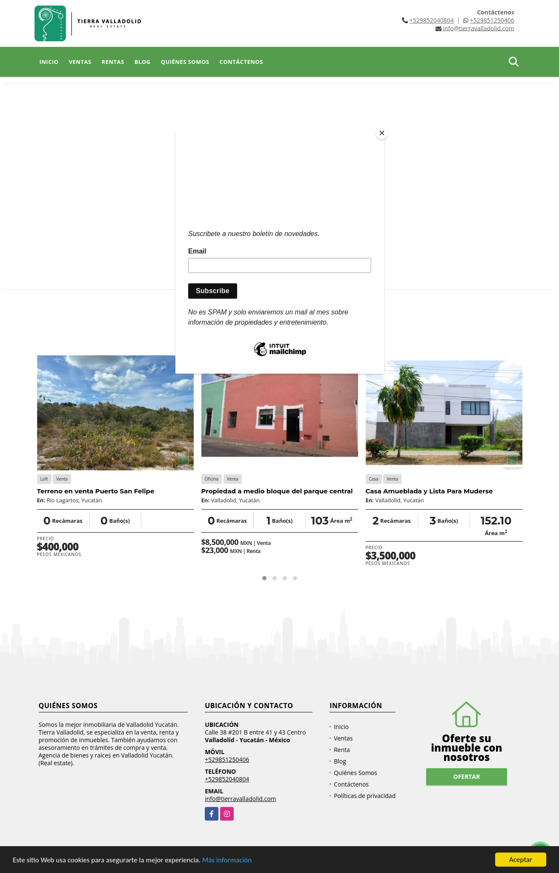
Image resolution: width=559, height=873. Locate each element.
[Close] (382, 133)
